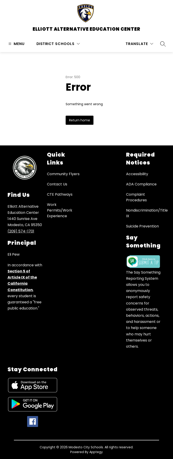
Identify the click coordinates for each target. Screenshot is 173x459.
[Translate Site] (139, 44)
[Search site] (163, 44)
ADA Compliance (141, 184)
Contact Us (57, 184)
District (45, 43)
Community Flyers (63, 174)
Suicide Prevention (142, 226)
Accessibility (137, 174)
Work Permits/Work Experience (59, 210)
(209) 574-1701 (21, 231)
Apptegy (96, 452)
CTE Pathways (59, 194)
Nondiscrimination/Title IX (147, 213)
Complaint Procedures (136, 197)
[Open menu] (16, 44)
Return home (79, 120)
